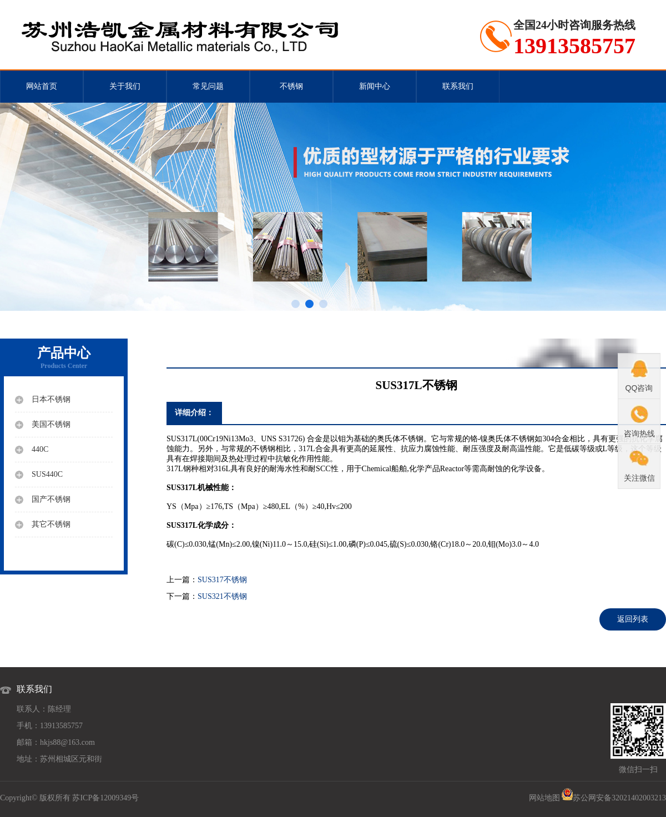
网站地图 (544, 798)
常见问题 (208, 86)
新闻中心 (374, 86)
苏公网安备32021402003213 (619, 798)
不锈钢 (291, 86)
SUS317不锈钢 (222, 580)
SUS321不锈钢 (222, 596)
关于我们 (124, 86)
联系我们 (457, 86)
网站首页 (41, 86)
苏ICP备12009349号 (105, 798)
